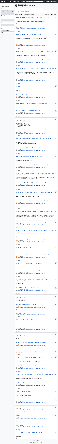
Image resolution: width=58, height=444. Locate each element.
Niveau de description (6, 22)
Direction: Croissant (54, 14)
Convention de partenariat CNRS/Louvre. (24, 296)
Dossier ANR (18, 407)
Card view (27, 14)
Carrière (17, 130)
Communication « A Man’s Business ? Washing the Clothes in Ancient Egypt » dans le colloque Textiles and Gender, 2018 (35, 182)
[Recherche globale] (35, 1)
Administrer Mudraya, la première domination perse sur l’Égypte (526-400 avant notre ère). (35, 77)
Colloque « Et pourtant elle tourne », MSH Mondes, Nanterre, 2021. (30, 147)
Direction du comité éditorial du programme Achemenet (28, 382)
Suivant (41, 442)
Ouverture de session (53, 1)
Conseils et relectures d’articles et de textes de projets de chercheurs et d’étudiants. (33, 270)
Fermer (25, 4)
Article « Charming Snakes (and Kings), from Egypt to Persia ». (29, 110)
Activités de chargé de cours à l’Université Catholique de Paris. (29, 34)
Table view (31, 14)
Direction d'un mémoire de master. (23, 391)
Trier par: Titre (47, 14)
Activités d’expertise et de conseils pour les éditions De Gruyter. (29, 25)
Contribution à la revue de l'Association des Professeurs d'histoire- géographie (32, 279)
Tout (2, 8)
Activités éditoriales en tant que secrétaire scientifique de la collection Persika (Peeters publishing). (35, 51)
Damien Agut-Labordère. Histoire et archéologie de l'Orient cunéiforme (32, 20)
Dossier (7, 27)
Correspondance (19, 326)
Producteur (3, 15)
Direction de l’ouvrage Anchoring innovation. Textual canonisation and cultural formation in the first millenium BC (35, 365)
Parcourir (22, 1)
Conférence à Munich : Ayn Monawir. (23, 247)
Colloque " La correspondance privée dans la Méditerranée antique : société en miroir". (34, 138)
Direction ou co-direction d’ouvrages (23, 399)
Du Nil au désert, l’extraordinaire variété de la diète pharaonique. (29, 432)
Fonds (7, 32)
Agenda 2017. (19, 86)
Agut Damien (7, 20)
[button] (46, 2)
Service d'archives (5, 6)
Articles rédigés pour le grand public (23, 119)
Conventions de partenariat (22, 312)
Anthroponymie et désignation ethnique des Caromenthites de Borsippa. (31, 103)
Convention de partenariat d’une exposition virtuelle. (27, 304)
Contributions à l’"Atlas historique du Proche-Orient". (27, 287)
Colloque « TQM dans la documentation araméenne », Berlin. (29, 156)
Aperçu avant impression (19, 14)
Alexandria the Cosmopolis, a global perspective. (26, 94)
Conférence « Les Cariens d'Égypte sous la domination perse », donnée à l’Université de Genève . (35, 230)
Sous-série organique (7, 31)
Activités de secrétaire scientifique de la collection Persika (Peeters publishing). (32, 42)
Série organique (7, 29)
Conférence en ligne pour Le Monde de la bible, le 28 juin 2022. (29, 263)
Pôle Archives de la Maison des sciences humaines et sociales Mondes (7, 11)
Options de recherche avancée (22, 11)
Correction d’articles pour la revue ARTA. (24, 319)
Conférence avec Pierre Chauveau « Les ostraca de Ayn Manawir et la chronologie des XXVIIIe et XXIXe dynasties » (35, 254)
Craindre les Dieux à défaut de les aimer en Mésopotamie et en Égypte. (31, 342)
